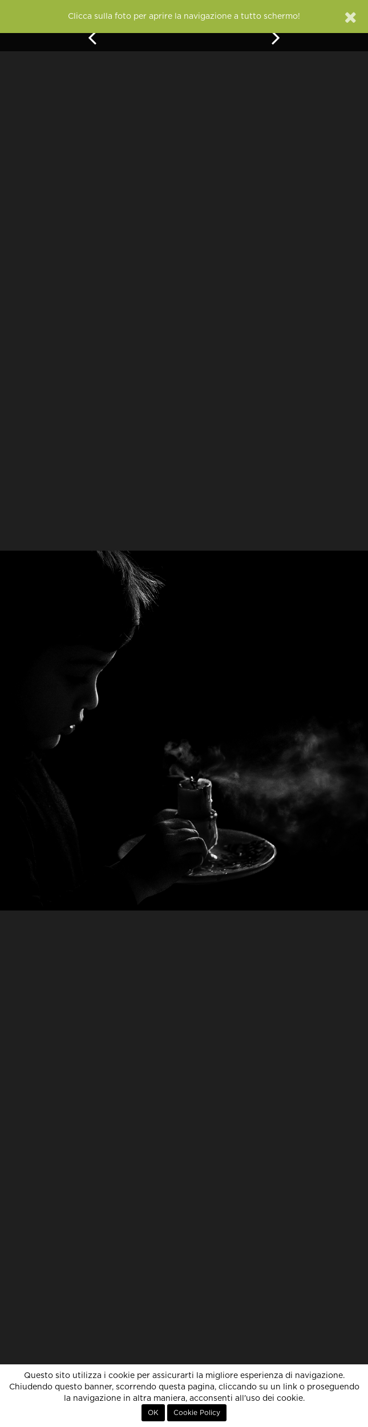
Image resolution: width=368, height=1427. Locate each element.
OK (153, 1412)
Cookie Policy (196, 1412)
